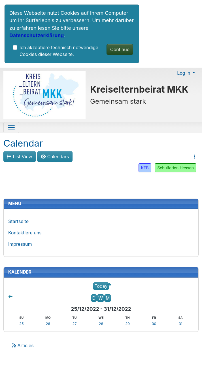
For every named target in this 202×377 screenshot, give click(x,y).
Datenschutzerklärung (36, 35)
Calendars (55, 156)
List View (19, 156)
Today (100, 286)
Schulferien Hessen (175, 167)
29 (127, 324)
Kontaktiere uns (25, 233)
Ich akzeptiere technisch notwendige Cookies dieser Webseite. (59, 51)
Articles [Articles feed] (23, 345)
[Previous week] (10, 296)
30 (154, 324)
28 (101, 324)
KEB (145, 167)
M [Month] (108, 298)
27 (74, 324)
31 (180, 324)
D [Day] (94, 298)
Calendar (23, 143)
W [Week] (100, 298)
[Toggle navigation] (11, 127)
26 (48, 324)
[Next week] (109, 285)
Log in (184, 73)
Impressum (20, 244)
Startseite (18, 221)
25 (21, 324)
